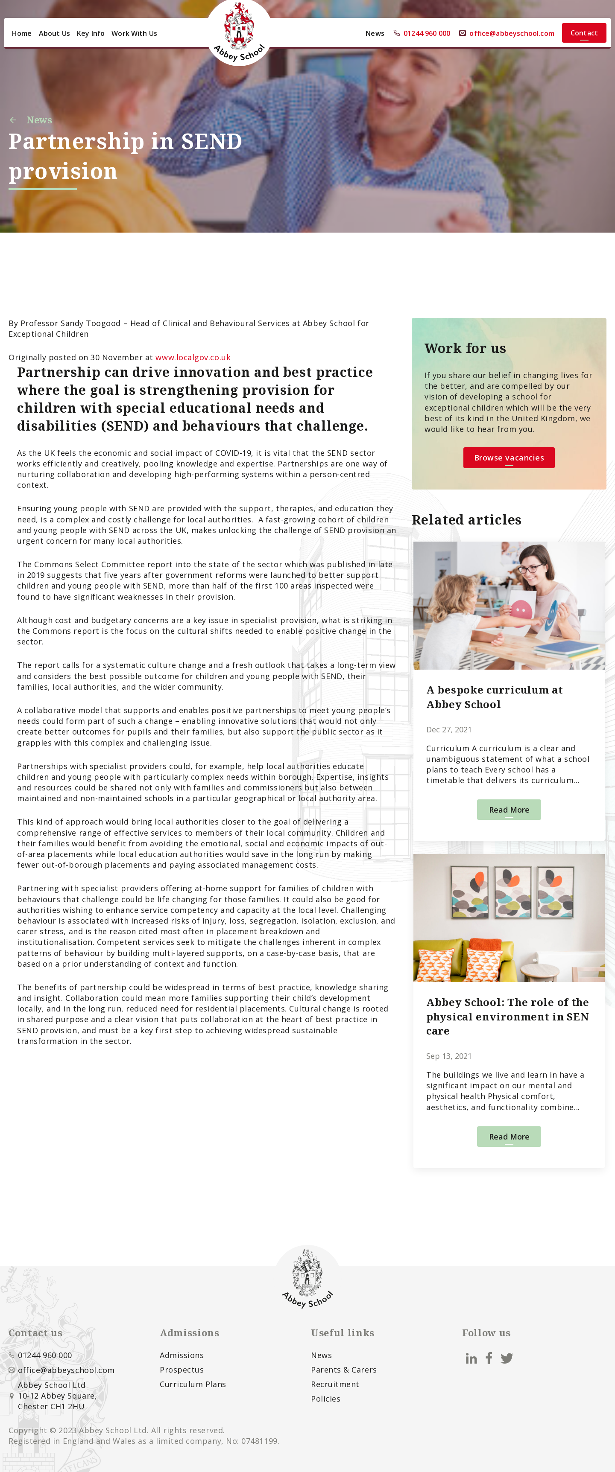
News (375, 33)
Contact (584, 33)
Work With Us (134, 33)
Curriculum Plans (193, 1384)
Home (22, 33)
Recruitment (335, 1384)
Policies (325, 1398)
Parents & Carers (344, 1369)
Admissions (182, 1355)
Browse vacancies (509, 457)
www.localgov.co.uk (193, 357)
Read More (509, 809)
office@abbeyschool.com (506, 33)
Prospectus (182, 1369)
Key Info (91, 33)
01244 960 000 (421, 33)
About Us (54, 33)
